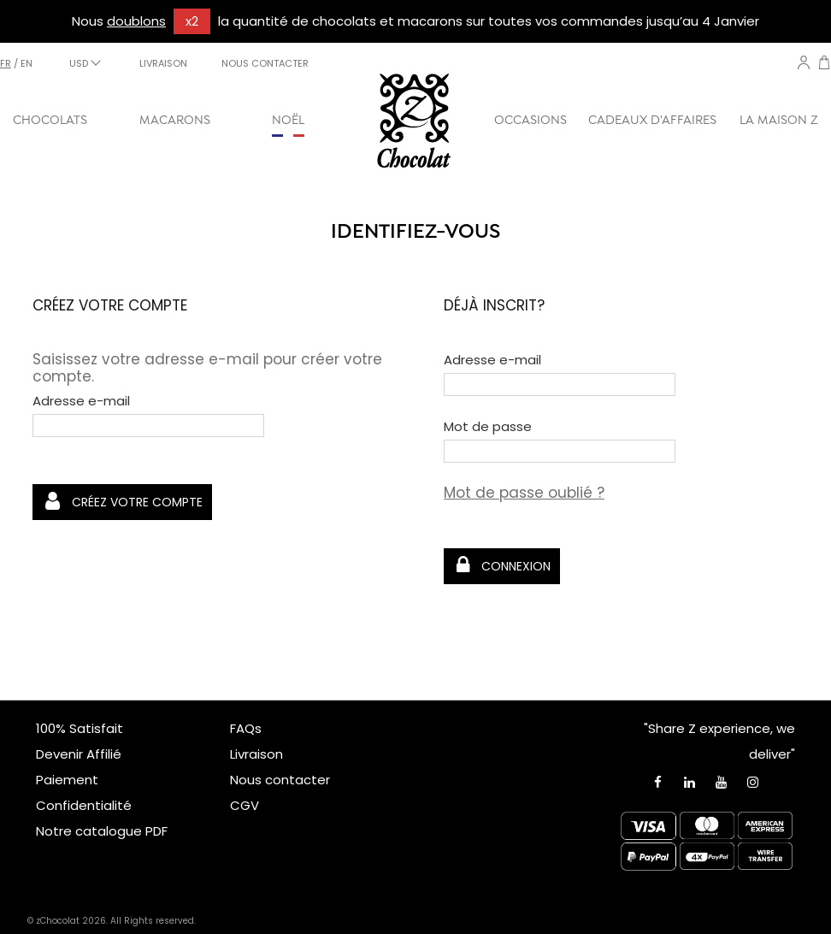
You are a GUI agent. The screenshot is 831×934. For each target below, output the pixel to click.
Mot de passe (488, 426)
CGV (244, 805)
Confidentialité (84, 805)
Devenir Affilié (78, 754)
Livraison (256, 754)
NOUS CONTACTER (265, 63)
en (26, 63)
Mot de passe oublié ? (524, 492)
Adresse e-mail (81, 401)
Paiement (67, 780)
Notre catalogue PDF (102, 831)
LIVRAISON (163, 63)
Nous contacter (280, 780)
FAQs (246, 728)
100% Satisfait (79, 728)
